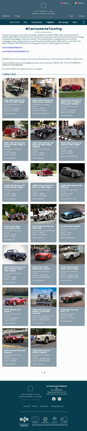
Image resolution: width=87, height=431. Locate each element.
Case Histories (37, 22)
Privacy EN (26, 406)
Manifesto (5, 16)
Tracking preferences (57, 406)
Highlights (50, 22)
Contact (82, 16)
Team (71, 16)
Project (17, 16)
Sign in (66, 3)
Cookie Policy (44, 406)
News (75, 22)
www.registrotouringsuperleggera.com (15, 51)
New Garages (63, 22)
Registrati (81, 3)
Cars (25, 22)
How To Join (14, 22)
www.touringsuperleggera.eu (12, 47)
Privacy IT (35, 406)
